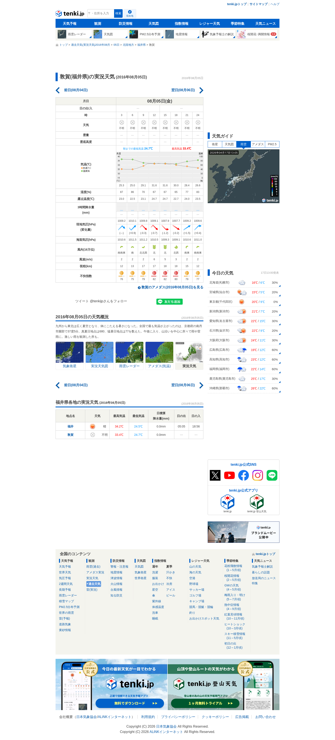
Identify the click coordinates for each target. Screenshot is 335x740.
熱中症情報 (236, 607)
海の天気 (195, 572)
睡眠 (155, 618)
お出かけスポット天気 (204, 618)
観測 (97, 23)
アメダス (258, 144)
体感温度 (158, 607)
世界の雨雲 (66, 612)
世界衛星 (141, 578)
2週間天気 (66, 584)
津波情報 (116, 578)
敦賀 (70, 434)
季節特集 (237, 23)
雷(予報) (64, 618)
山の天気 (195, 566)
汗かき (170, 572)
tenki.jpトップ (237, 4)
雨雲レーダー (68, 595)
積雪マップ (66, 601)
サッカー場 (196, 589)
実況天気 (92, 578)
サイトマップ (258, 4)
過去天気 (94, 584)
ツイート (82, 301)
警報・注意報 (119, 566)
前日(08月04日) (76, 90)
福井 (70, 426)
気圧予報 (65, 578)
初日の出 (236, 646)
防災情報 (125, 23)
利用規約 (148, 717)
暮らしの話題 (261, 572)
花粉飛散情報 (236, 568)
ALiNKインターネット (114, 717)
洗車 (155, 612)
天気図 (153, 23)
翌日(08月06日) (183, 90)
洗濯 (155, 572)
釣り (192, 612)
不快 (169, 578)
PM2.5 (272, 144)
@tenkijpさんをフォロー (108, 301)
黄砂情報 (65, 630)
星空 (155, 589)
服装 (155, 578)
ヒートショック (236, 626)
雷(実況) (91, 589)
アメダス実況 (95, 572)
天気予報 (69, 23)
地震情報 (116, 572)
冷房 (169, 584)
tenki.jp (70, 14)
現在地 (129, 16)
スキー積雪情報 (236, 636)
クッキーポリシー (215, 717)
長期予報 (65, 589)
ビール (170, 595)
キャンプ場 (196, 601)
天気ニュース (265, 23)
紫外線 (156, 601)
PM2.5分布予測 (69, 607)
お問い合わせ (265, 717)
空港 (192, 578)
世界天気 (65, 572)
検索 (118, 13)
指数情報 (181, 23)
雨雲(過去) (93, 566)
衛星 (215, 144)
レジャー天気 (209, 23)
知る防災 (116, 595)
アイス (170, 589)
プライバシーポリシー (178, 717)
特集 (255, 583)
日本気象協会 (86, 717)
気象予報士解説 (262, 566)
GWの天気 (236, 588)
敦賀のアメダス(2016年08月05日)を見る (172, 287)
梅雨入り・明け (236, 597)
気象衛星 (141, 572)
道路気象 (65, 624)
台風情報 (116, 589)
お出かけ (158, 584)
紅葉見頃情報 (236, 617)
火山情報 (116, 584)
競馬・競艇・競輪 (201, 607)
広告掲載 (242, 717)
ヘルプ (274, 4)
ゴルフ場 (195, 595)
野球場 (193, 584)
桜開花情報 (236, 578)
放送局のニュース (264, 578)
